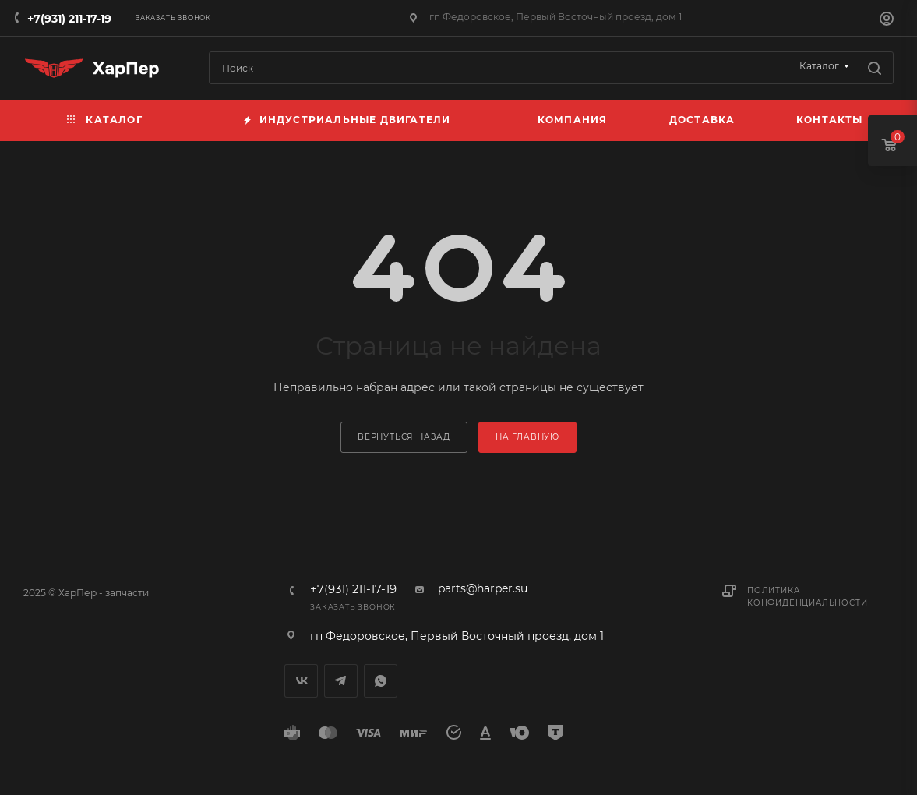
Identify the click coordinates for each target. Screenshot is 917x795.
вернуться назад (404, 437)
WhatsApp (380, 681)
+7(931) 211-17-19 (69, 19)
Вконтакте (301, 681)
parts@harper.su (482, 588)
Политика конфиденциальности (807, 596)
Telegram (341, 681)
